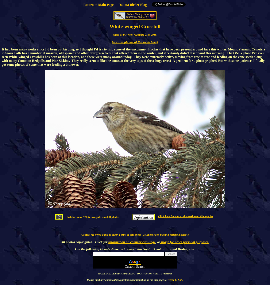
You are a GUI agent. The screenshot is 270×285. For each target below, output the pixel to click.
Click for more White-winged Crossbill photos (92, 216)
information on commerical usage (132, 242)
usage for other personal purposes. (184, 242)
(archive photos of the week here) (135, 42)
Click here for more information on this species (185, 216)
